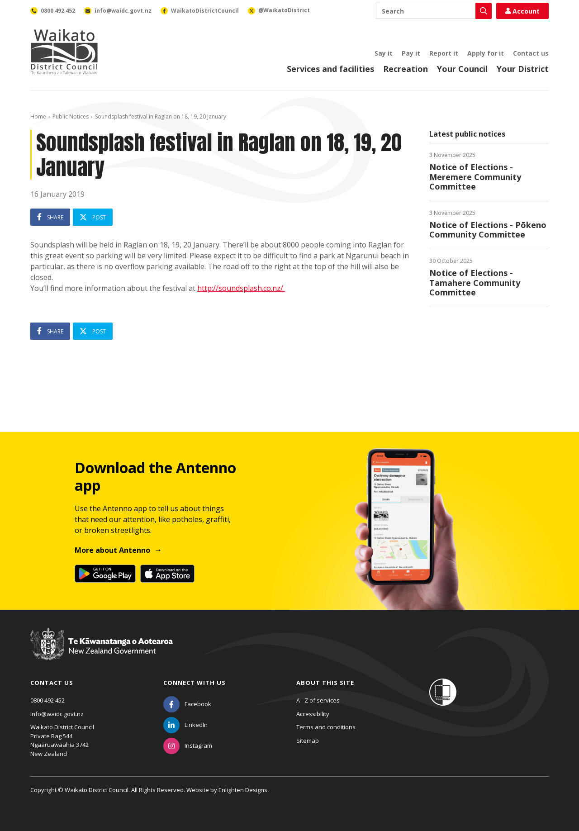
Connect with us (194, 683)
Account (522, 11)
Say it (384, 53)
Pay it (411, 53)
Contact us (531, 53)
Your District (523, 68)
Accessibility (312, 714)
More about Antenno (112, 550)
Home (38, 116)
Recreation (405, 68)
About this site (325, 683)
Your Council (462, 68)
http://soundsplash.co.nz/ (241, 288)
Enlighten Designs (242, 790)
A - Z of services (318, 700)
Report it (443, 53)
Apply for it (485, 53)
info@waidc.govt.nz (57, 714)
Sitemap (307, 740)
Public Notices (70, 116)
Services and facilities (330, 68)
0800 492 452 (47, 700)
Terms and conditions (326, 727)
